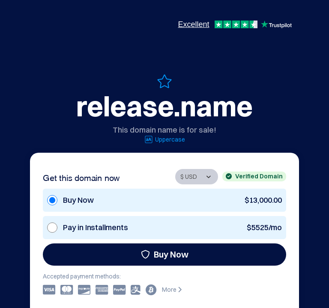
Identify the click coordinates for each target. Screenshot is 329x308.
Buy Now (164, 254)
